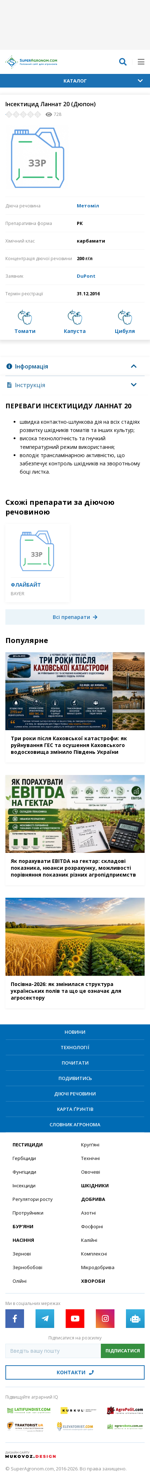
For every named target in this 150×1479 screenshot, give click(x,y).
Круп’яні (90, 1144)
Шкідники (95, 1185)
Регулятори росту (33, 1199)
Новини (75, 1032)
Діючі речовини (75, 1093)
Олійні (20, 1281)
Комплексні (94, 1253)
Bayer (17, 593)
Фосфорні (92, 1226)
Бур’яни (23, 1226)
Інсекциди (24, 1185)
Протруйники (28, 1213)
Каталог (103, 81)
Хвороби (93, 1281)
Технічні (90, 1158)
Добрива (93, 1199)
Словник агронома (75, 1124)
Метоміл (88, 205)
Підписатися (123, 1350)
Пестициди (28, 1144)
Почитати (75, 1063)
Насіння (23, 1240)
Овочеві (90, 1172)
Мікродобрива (97, 1267)
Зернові (22, 1253)
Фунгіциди (24, 1172)
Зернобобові (27, 1267)
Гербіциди (24, 1158)
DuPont (86, 276)
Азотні (88, 1213)
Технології (75, 1047)
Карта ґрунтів (75, 1109)
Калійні (89, 1240)
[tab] (75, 366)
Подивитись (75, 1078)
